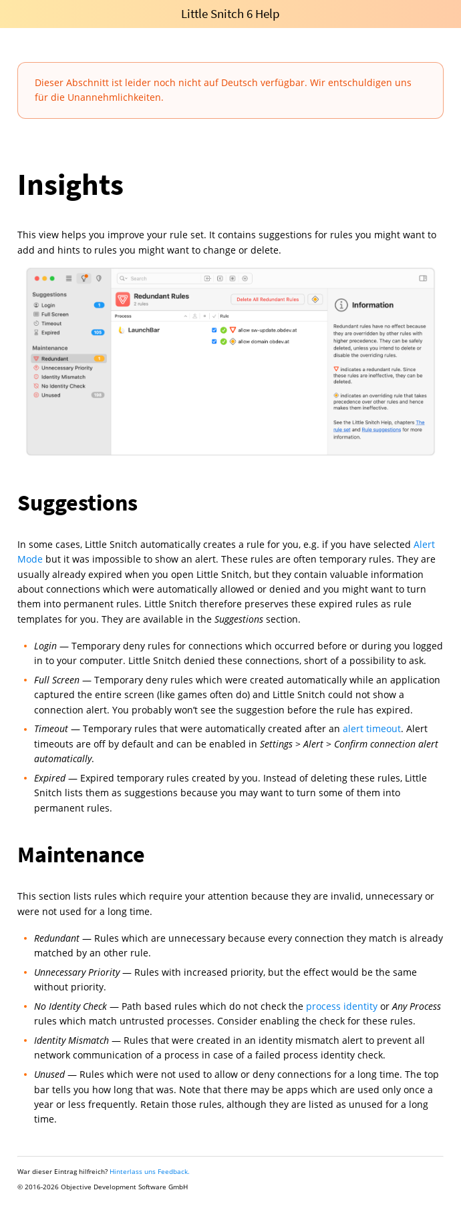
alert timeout (372, 728)
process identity (341, 1006)
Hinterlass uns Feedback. (150, 1171)
